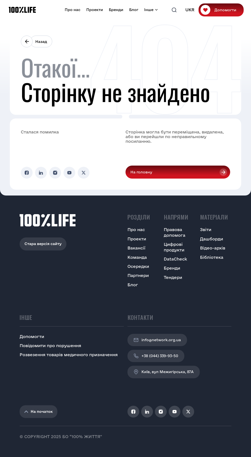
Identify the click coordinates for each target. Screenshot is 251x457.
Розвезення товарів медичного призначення (69, 354)
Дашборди (211, 238)
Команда (137, 257)
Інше (148, 10)
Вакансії (136, 248)
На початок (38, 411)
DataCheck (175, 259)
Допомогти (225, 10)
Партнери (138, 275)
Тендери (173, 277)
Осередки (138, 266)
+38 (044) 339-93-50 (156, 355)
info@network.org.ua (157, 340)
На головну (141, 172)
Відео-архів (212, 248)
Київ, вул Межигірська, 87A (164, 371)
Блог (133, 10)
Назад (41, 41)
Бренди (116, 10)
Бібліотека (211, 257)
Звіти (205, 229)
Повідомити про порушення (50, 345)
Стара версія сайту (43, 244)
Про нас (72, 10)
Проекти (94, 10)
